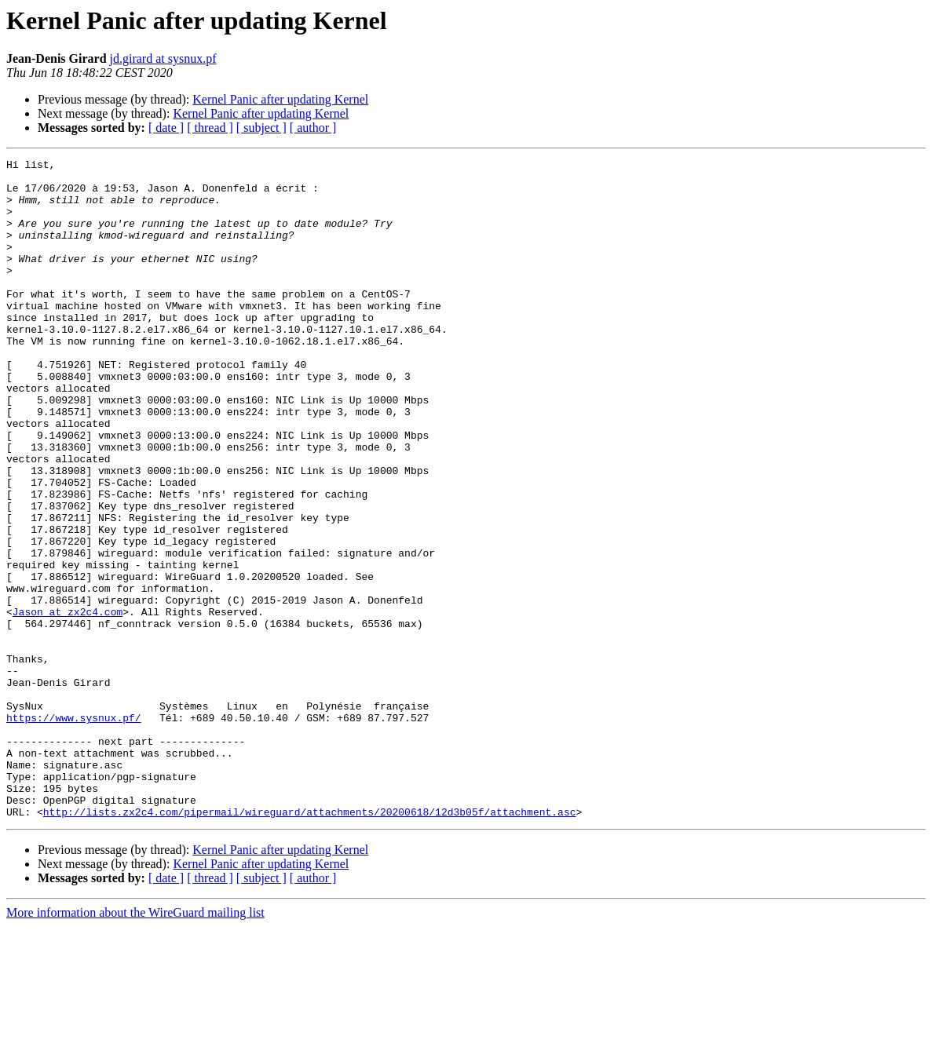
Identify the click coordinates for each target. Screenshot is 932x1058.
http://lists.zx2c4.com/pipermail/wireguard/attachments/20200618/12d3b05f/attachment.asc (309, 943)
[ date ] (166, 127)
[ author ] (313, 127)
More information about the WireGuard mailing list (135, 1044)
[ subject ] (261, 127)
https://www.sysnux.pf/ (73, 830)
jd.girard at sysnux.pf (163, 58)
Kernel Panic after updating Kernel (280, 99)
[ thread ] (210, 127)
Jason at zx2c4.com (67, 703)
